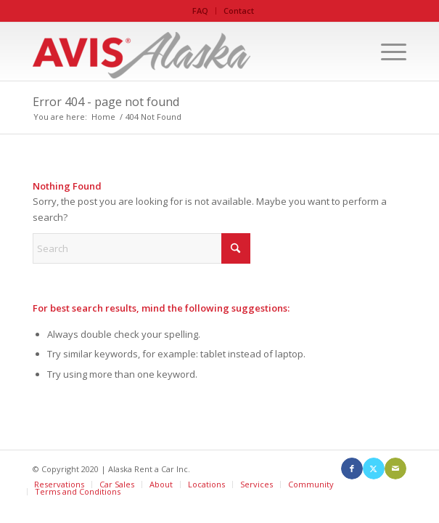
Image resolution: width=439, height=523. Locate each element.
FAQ (200, 10)
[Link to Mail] (395, 468)
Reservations (59, 484)
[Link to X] (374, 468)
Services (256, 484)
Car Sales (116, 484)
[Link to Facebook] (352, 468)
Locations (206, 484)
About (161, 484)
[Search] (141, 248)
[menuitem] (200, 11)
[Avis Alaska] (182, 52)
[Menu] (386, 52)
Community (311, 484)
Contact (238, 10)
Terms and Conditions (77, 491)
